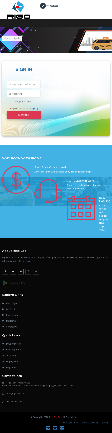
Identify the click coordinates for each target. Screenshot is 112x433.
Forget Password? (23, 101)
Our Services (12, 309)
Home (7, 38)
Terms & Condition (89, 422)
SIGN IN (23, 115)
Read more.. (25, 260)
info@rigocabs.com (16, 393)
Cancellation (12, 315)
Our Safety (11, 355)
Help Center (11, 367)
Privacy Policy (72, 422)
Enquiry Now (12, 361)
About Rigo (11, 303)
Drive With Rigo (13, 343)
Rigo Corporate (13, 349)
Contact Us (11, 326)
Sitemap (104, 422)
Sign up (34, 108)
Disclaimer (11, 320)
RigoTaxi (58, 417)
